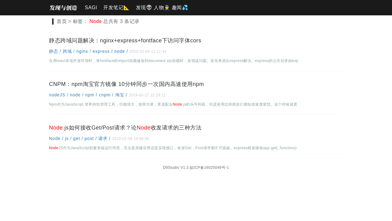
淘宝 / (122, 94)
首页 (62, 21)
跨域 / (70, 51)
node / (122, 51)
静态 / (56, 51)
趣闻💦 (180, 7)
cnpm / (107, 94)
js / (69, 138)
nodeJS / (59, 94)
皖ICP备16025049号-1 (209, 167)
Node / (57, 138)
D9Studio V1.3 (176, 167)
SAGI (91, 7)
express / (103, 51)
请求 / (105, 138)
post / (91, 138)
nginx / (84, 51)
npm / (92, 94)
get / (79, 138)
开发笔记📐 (116, 7)
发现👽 (144, 7)
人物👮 (162, 7)
